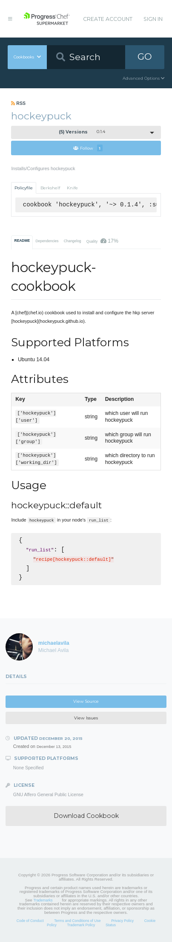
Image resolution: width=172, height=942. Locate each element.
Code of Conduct (30, 921)
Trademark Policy (81, 925)
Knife (72, 188)
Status (111, 925)
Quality (102, 241)
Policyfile (23, 188)
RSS (18, 103)
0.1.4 (82, 132)
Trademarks (42, 900)
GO (145, 56)
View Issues (86, 718)
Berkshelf (50, 188)
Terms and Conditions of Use (77, 921)
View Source (86, 701)
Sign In (153, 19)
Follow (88, 148)
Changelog (72, 241)
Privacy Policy (122, 921)
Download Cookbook (86, 816)
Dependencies (46, 241)
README (22, 240)
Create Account (107, 19)
